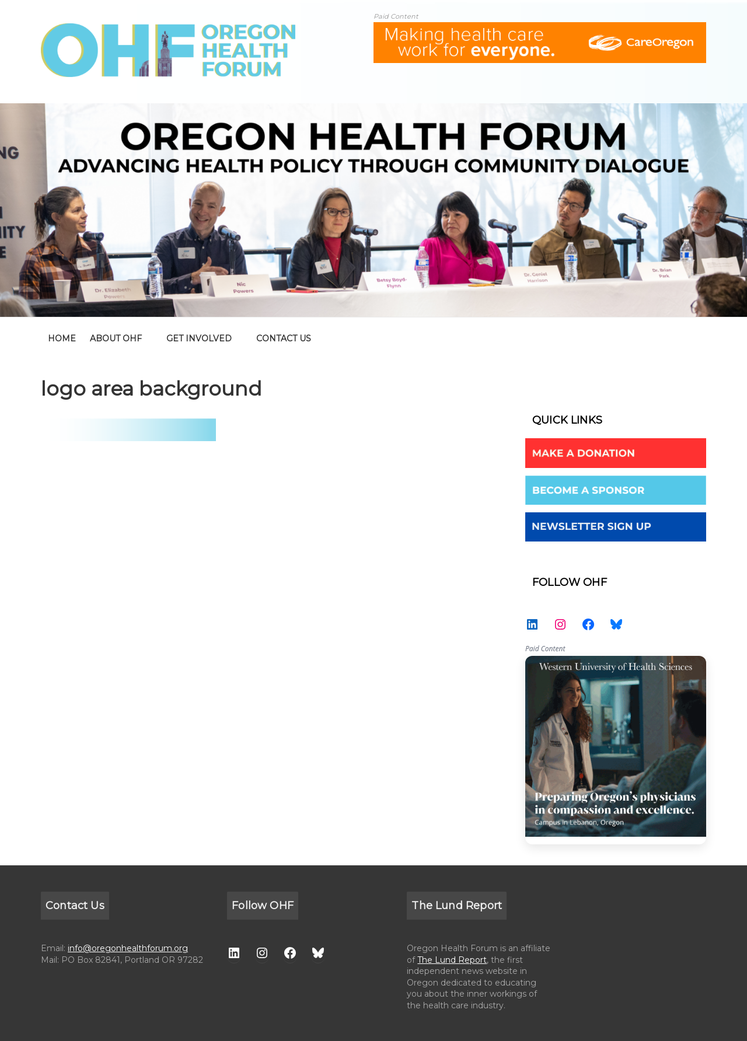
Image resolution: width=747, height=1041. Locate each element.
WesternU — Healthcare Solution (615, 750)
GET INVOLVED (199, 338)
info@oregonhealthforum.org (128, 948)
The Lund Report (452, 960)
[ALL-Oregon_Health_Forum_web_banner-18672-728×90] (540, 29)
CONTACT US (283, 338)
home (62, 338)
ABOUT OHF (116, 338)
